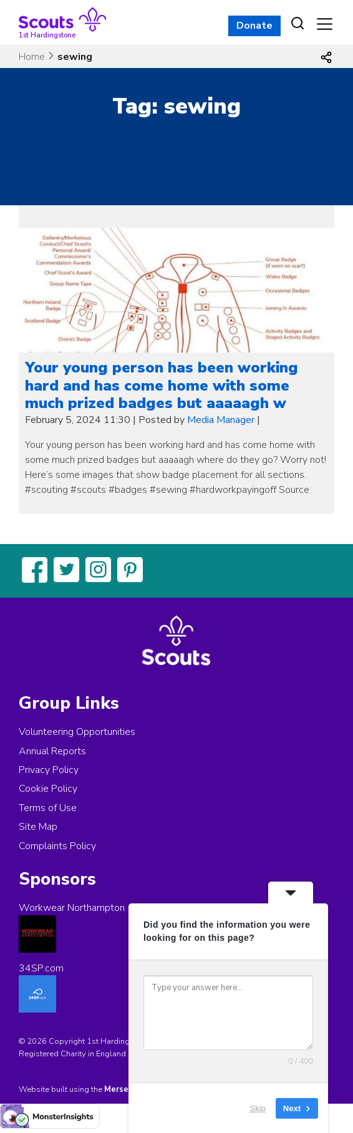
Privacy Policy (49, 770)
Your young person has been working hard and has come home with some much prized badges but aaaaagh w (161, 385)
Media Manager (220, 420)
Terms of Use (48, 808)
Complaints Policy (57, 846)
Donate (254, 25)
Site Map (38, 827)
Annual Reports (52, 751)
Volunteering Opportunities (77, 732)
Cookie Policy (48, 788)
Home (32, 57)
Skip (258, 1107)
